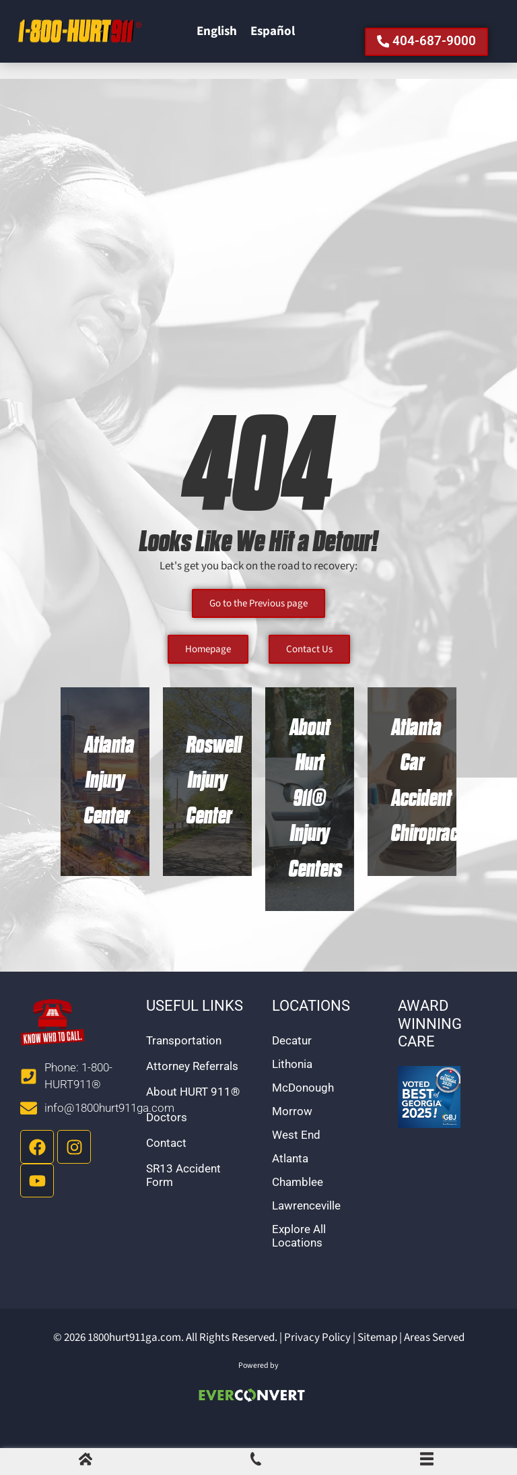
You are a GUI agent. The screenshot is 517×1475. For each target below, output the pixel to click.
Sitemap (377, 1356)
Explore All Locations (299, 1254)
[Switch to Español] (273, 41)
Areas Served (434, 1356)
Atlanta (290, 1176)
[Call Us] (256, 1462)
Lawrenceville (306, 1223)
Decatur (292, 1058)
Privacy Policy (317, 1356)
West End (296, 1153)
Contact (166, 1161)
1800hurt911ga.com (134, 1356)
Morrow (292, 1129)
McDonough (303, 1105)
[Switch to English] (217, 41)
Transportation (183, 1058)
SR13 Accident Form (183, 1193)
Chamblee (297, 1200)
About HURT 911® (193, 1110)
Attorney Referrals (192, 1084)
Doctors (166, 1135)
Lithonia (292, 1082)
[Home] (85, 1462)
